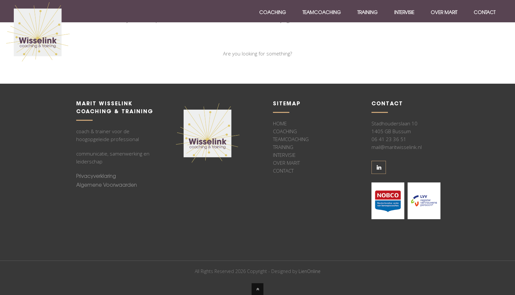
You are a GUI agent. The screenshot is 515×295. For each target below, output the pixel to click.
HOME (280, 123)
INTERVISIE (284, 155)
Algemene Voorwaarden (106, 185)
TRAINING (283, 147)
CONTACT (283, 170)
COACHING (285, 131)
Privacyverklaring (96, 176)
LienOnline (310, 271)
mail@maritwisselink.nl (396, 147)
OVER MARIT (286, 162)
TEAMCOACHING (291, 139)
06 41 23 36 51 (388, 139)
